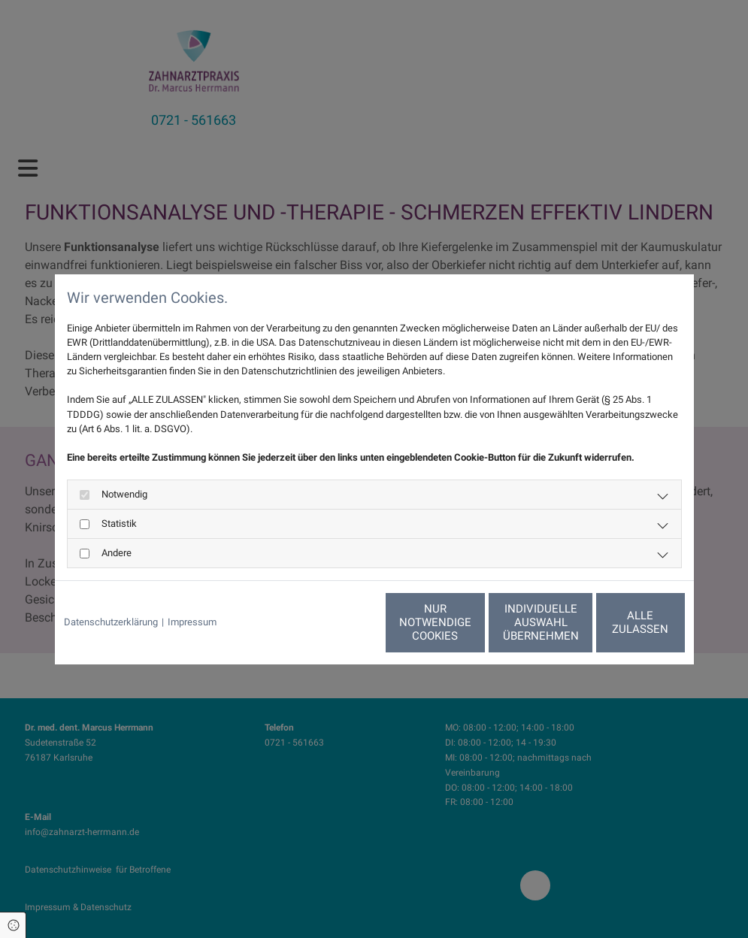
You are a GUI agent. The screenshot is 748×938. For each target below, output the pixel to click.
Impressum (192, 622)
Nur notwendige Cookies (329, 622)
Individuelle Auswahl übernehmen (472, 622)
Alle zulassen (615, 622)
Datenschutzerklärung (111, 622)
